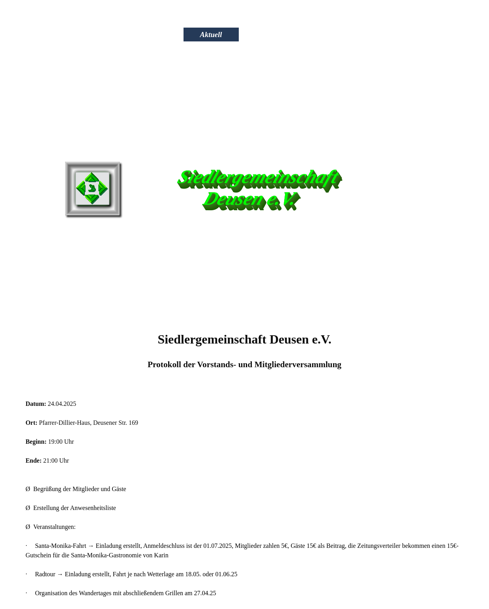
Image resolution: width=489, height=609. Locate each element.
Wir (154, 34)
